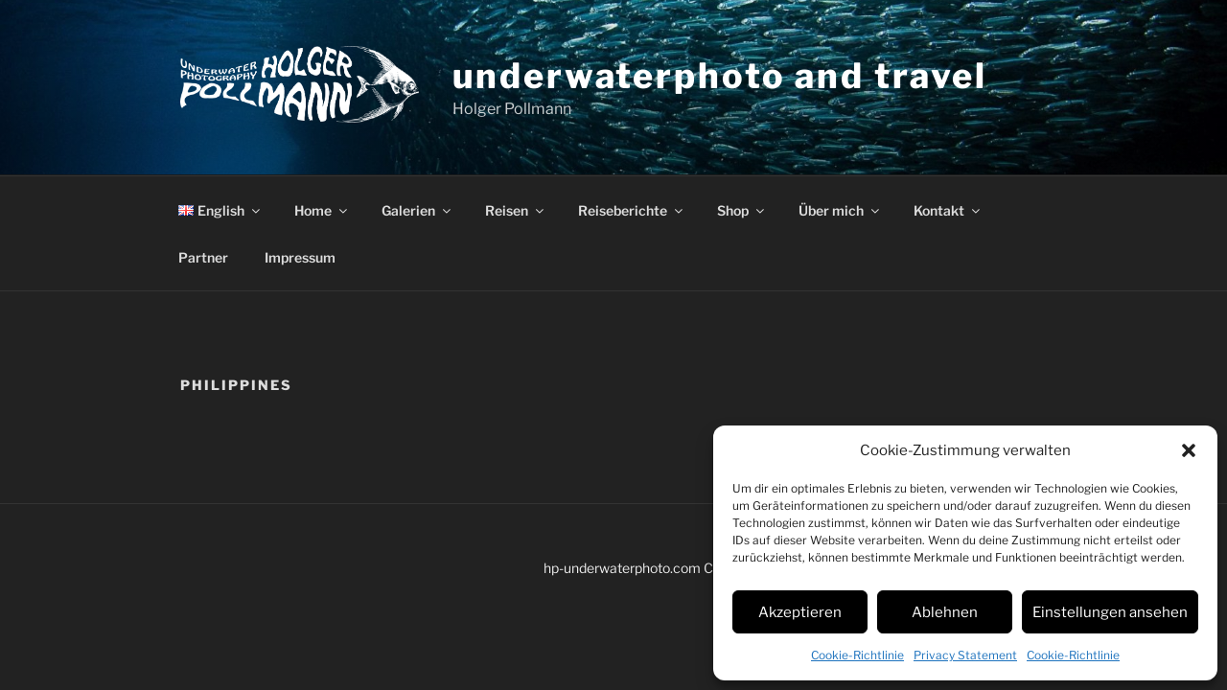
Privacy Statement (965, 655)
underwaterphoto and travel (719, 76)
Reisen (515, 210)
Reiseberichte (631, 210)
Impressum (300, 257)
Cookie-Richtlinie (857, 655)
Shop (742, 210)
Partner (203, 257)
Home (322, 210)
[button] (1188, 450)
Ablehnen (945, 612)
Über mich (840, 210)
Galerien (417, 210)
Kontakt (948, 210)
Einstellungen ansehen (1110, 612)
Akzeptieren (800, 612)
